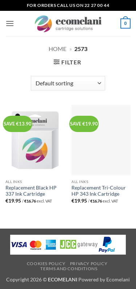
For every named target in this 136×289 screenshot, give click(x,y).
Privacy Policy (89, 263)
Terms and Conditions (68, 268)
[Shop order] (68, 83)
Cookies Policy (46, 263)
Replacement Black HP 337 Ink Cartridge (31, 191)
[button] (9, 23)
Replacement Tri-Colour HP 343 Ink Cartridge (98, 191)
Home (57, 48)
